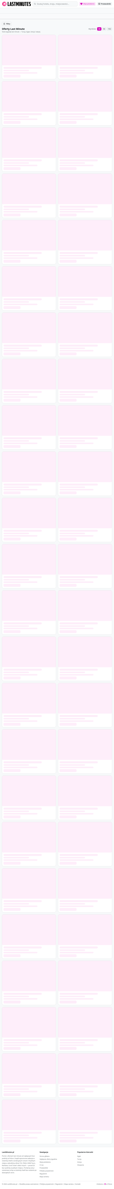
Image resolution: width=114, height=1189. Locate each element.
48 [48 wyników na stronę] (99, 29)
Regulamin (43, 1174)
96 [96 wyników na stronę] (104, 29)
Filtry (6, 24)
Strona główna (44, 1156)
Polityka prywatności (47, 1171)
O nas (41, 1165)
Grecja (79, 1162)
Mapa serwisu (44, 1177)
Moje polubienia (45, 1162)
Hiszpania (80, 1165)
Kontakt (78, 1184)
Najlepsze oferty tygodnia (48, 1159)
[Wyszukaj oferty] (55, 3)
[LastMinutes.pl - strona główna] (16, 3)
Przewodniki (44, 1168)
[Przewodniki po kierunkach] (104, 4)
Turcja (79, 1159)
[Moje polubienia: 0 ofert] (87, 4)
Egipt (79, 1156)
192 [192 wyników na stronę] (109, 29)
